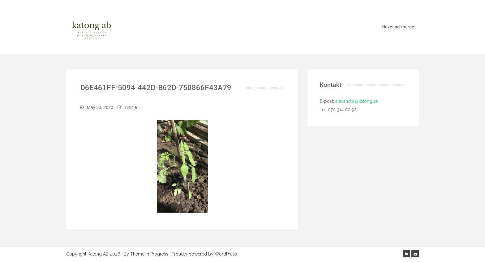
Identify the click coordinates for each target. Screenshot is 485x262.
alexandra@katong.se (356, 101)
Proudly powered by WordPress (204, 254)
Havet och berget (399, 26)
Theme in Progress (149, 254)
